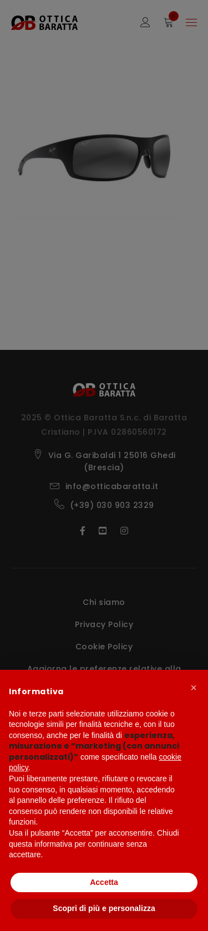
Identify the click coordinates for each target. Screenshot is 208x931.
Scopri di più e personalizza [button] (104, 908)
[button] (193, 687)
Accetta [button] (104, 882)
